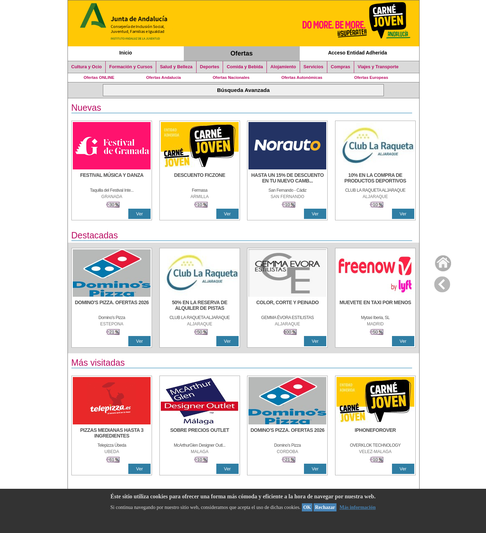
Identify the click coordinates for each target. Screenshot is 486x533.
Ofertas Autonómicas (301, 77)
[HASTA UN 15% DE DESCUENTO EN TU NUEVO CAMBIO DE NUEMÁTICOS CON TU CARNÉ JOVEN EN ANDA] (287, 178)
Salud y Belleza (176, 66)
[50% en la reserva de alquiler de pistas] (200, 306)
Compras (340, 66)
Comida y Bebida (245, 66)
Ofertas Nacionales (231, 77)
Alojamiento (283, 66)
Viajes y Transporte (378, 66)
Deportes (209, 66)
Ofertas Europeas (371, 77)
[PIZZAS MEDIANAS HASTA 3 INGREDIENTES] (112, 433)
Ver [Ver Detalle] (139, 213)
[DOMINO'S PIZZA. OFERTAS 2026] (112, 306)
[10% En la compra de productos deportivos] (375, 178)
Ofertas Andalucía (163, 77)
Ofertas (241, 53)
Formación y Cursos (130, 66)
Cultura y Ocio (86, 66)
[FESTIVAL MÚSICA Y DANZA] (112, 178)
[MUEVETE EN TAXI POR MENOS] (375, 306)
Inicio (125, 53)
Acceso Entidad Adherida (357, 53)
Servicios (313, 66)
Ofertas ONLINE (99, 77)
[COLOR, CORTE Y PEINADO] (287, 306)
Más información (357, 507)
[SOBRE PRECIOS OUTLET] (200, 433)
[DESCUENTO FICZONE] (200, 178)
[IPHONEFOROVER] (375, 433)
